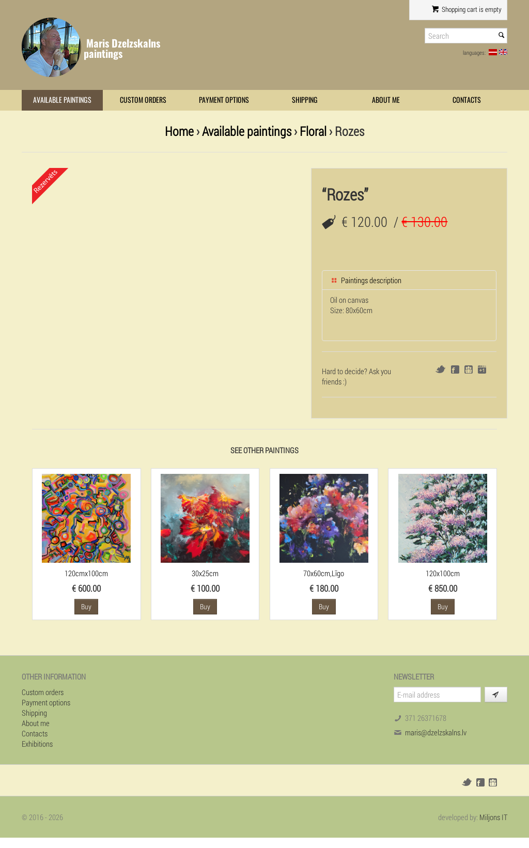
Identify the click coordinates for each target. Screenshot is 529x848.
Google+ (482, 369)
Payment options (224, 100)
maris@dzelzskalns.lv (435, 732)
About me (386, 100)
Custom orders (143, 100)
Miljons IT (493, 817)
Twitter (440, 369)
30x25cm (205, 573)
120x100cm (443, 573)
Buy (86, 606)
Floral (313, 131)
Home (179, 131)
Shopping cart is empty (467, 9)
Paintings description (365, 280)
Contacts (467, 100)
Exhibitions (37, 743)
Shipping (305, 100)
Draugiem (468, 369)
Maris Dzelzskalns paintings (122, 48)
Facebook (455, 369)
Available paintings (62, 100)
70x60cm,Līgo (323, 573)
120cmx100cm (86, 573)
